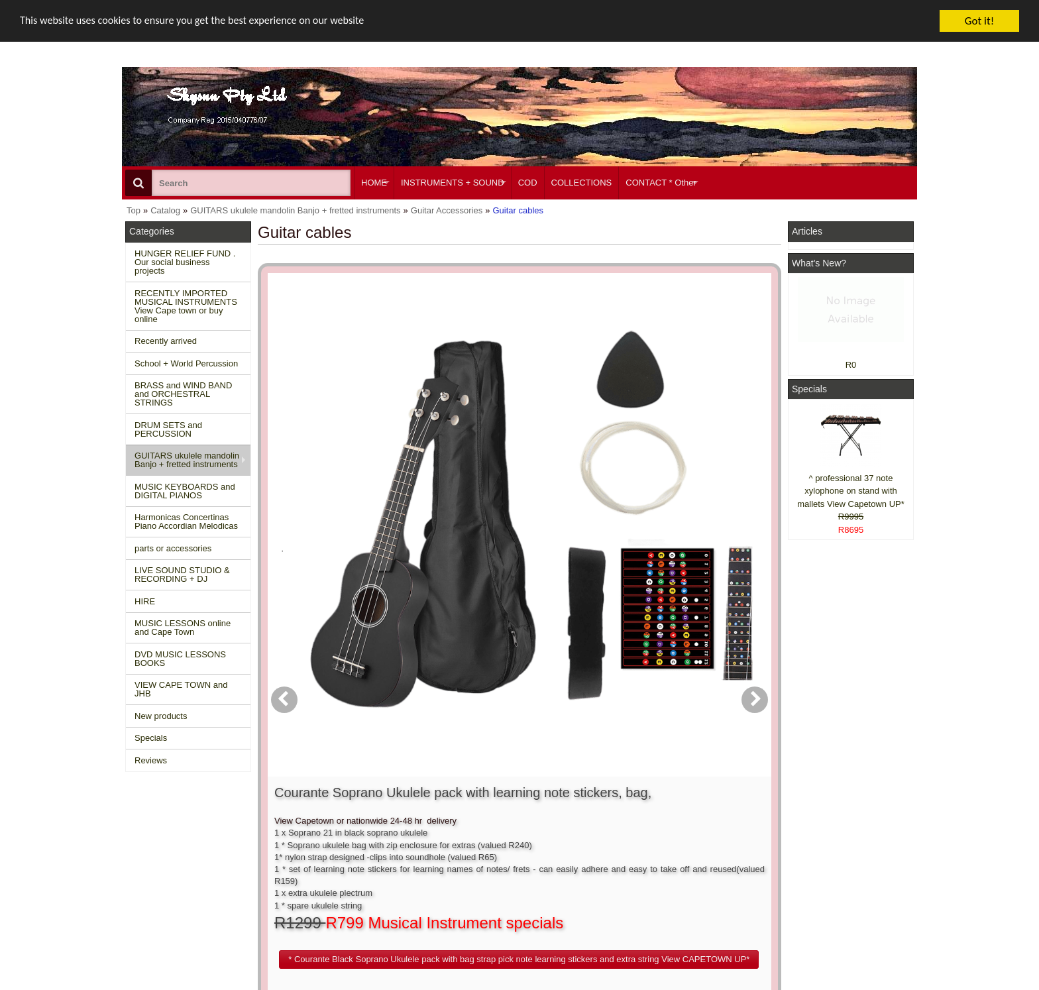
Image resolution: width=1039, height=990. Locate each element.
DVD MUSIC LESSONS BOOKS (180, 658)
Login (474, 845)
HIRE (145, 601)
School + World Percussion (186, 363)
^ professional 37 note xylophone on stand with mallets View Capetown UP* (850, 491)
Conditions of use (331, 845)
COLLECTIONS (581, 183)
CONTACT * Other (661, 183)
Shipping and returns (338, 856)
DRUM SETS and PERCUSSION (168, 429)
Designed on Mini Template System (862, 985)
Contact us (318, 833)
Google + (812, 880)
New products (161, 716)
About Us (647, 833)
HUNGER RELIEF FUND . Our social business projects (185, 262)
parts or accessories (173, 548)
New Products (159, 845)
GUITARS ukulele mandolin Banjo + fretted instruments (187, 460)
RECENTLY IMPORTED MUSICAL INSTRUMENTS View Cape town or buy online (186, 306)
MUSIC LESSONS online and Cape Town (183, 627)
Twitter (825, 862)
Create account (493, 833)
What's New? (819, 263)
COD (527, 183)
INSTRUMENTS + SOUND (452, 183)
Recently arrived (166, 341)
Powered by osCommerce (766, 985)
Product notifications (502, 868)
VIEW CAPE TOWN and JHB (181, 689)
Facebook (832, 838)
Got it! (979, 21)
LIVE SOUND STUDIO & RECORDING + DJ (182, 574)
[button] (594, 479)
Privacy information (335, 868)
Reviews (151, 760)
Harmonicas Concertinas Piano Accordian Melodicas (186, 521)
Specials (151, 738)
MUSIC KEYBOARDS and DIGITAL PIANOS (185, 491)
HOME (374, 183)
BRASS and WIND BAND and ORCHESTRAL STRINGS (183, 394)
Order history (489, 856)
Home (143, 833)
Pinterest (812, 892)
